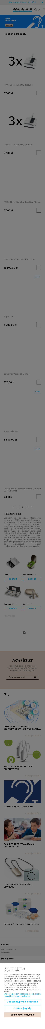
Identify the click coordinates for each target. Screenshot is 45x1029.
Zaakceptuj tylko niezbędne (22, 1001)
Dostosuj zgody (22, 1008)
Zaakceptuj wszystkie (22, 1014)
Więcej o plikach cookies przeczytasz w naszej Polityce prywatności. (22, 994)
